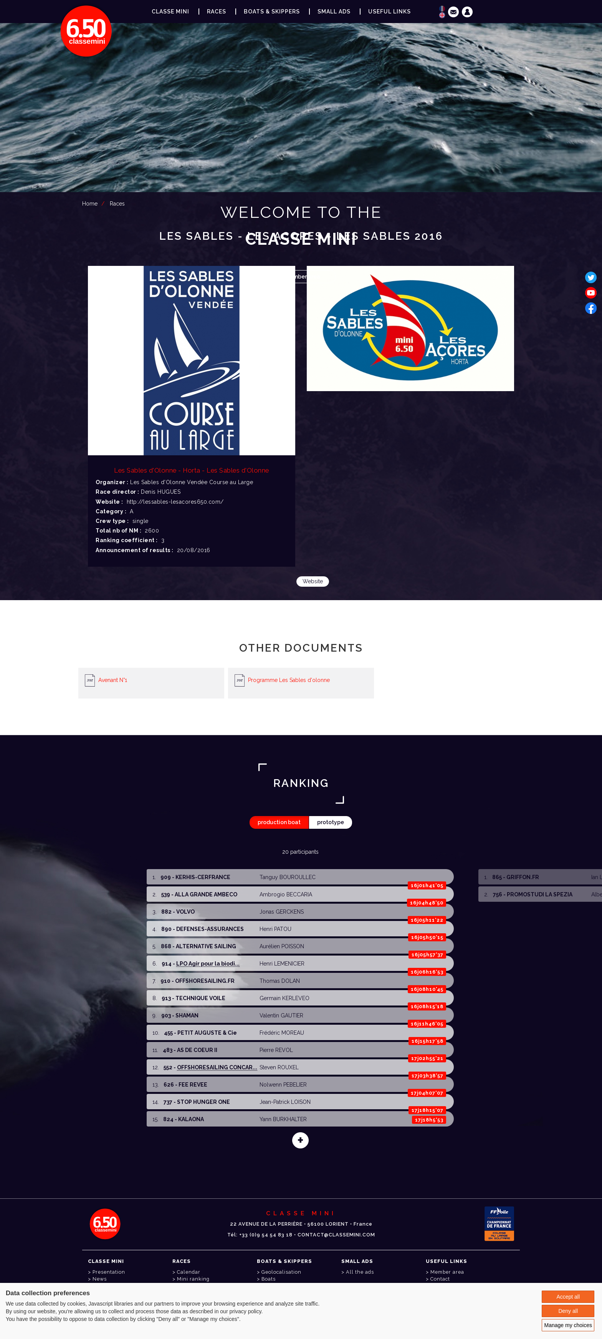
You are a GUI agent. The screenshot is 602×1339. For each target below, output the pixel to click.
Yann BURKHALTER (283, 1119)
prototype (330, 822)
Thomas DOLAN (280, 981)
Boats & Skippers (272, 11)
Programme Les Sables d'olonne (289, 680)
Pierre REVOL (276, 1050)
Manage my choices (568, 1325)
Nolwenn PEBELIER (283, 1085)
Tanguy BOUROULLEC (288, 877)
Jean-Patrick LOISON (285, 1102)
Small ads (334, 11)
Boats (268, 1279)
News (100, 1279)
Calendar (188, 1272)
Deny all (568, 1311)
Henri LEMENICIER (282, 964)
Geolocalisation (281, 1272)
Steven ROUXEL (279, 1067)
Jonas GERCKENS (282, 912)
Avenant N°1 (112, 680)
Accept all (568, 1297)
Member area (302, 277)
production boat (279, 822)
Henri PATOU (275, 929)
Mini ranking (193, 1279)
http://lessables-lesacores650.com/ (175, 502)
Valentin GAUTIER (281, 1015)
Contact (440, 1279)
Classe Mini (170, 11)
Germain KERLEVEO (284, 998)
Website (313, 581)
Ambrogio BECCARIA (286, 894)
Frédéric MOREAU (282, 1033)
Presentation (109, 1272)
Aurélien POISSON (282, 946)
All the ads (360, 1272)
